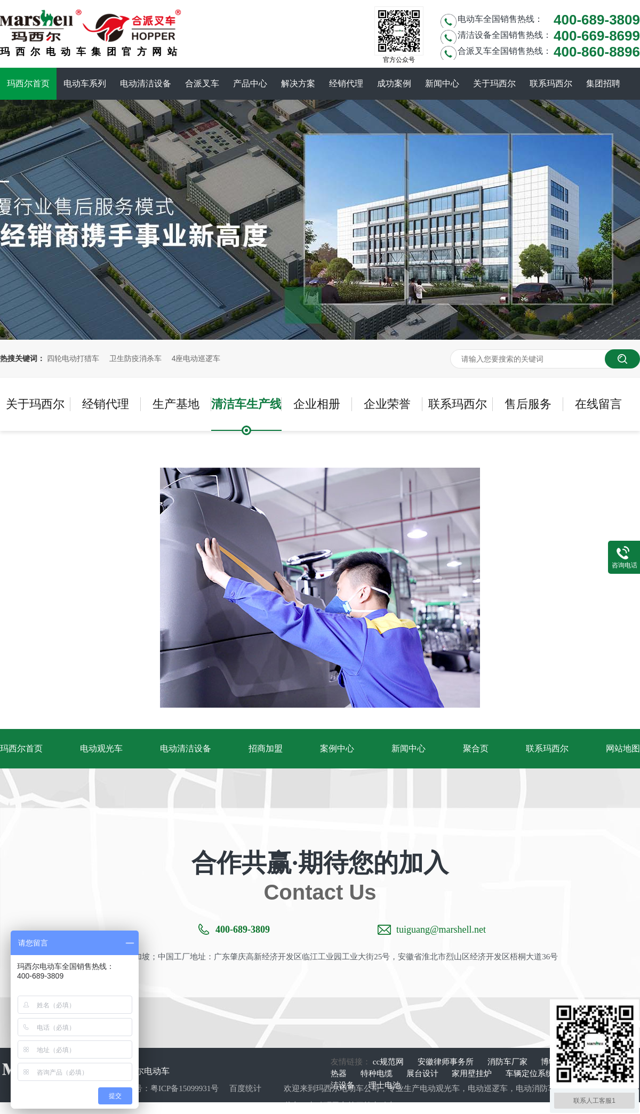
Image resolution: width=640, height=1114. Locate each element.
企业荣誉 (387, 404)
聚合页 (476, 748)
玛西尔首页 (28, 83)
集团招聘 (603, 83)
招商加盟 (266, 748)
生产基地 (176, 404)
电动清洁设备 (145, 83)
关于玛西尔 (494, 83)
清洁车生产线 (246, 404)
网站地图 (623, 748)
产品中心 (250, 83)
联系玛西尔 (551, 83)
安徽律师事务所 (447, 1061)
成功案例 (394, 83)
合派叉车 (202, 83)
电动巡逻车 (488, 1088)
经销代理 (346, 83)
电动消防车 (536, 1088)
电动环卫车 (328, 1105)
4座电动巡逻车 (196, 358)
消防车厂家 (508, 1061)
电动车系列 (84, 83)
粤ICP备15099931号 (184, 1088)
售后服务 (528, 404)
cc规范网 (389, 1061)
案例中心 (337, 748)
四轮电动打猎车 (73, 358)
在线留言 (598, 404)
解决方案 (298, 83)
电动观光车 (101, 748)
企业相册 (316, 404)
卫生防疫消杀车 (135, 358)
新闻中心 (442, 83)
